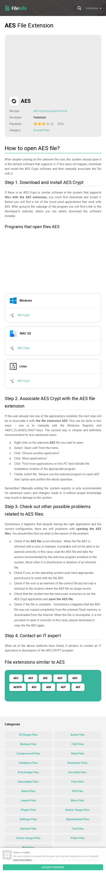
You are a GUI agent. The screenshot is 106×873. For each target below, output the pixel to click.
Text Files (77, 828)
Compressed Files (28, 753)
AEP (63, 687)
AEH (74, 678)
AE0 (34, 687)
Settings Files (28, 819)
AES (30, 678)
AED (60, 678)
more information (22, 859)
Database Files (28, 762)
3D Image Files (28, 734)
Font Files (77, 781)
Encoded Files (42, 130)
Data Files (77, 753)
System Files (28, 828)
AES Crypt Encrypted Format (50, 111)
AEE (45, 678)
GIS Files (77, 791)
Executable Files (28, 781)
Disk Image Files (28, 772)
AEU (15, 678)
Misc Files (77, 800)
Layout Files (28, 800)
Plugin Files (28, 809)
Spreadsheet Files (77, 819)
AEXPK (17, 687)
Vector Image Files (28, 838)
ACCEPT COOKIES (53, 867)
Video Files (77, 838)
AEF (78, 687)
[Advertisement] (41, 65)
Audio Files (77, 734)
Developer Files (78, 762)
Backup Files (28, 744)
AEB (48, 687)
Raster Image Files (78, 809)
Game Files (28, 791)
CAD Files (77, 744)
